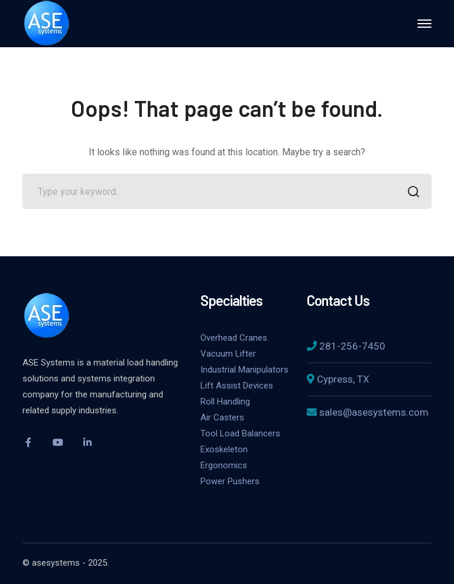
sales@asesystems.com (374, 412)
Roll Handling (225, 401)
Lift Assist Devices (236, 385)
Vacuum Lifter (228, 353)
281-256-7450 (352, 346)
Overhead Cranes (233, 337)
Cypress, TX (343, 379)
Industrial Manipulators (244, 369)
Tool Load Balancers (240, 433)
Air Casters (222, 417)
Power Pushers (230, 481)
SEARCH (410, 193)
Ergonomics (223, 465)
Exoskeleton (224, 449)
